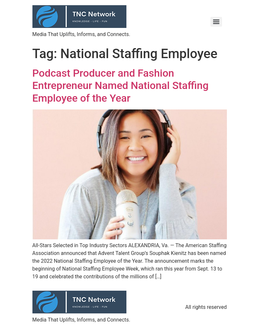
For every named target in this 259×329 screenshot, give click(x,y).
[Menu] (216, 22)
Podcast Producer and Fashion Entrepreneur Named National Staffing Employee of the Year (120, 85)
